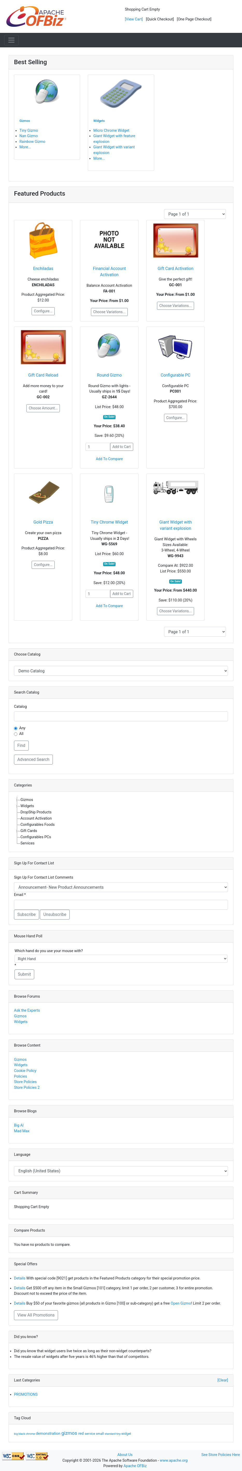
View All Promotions (36, 1315)
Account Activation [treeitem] (36, 818)
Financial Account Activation (109, 271)
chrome (31, 1434)
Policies (20, 1076)
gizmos (70, 1433)
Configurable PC (175, 375)
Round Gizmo (109, 375)
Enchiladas (43, 268)
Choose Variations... (109, 312)
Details (19, 1278)
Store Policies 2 (27, 1087)
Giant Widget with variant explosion (175, 525)
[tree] (121, 822)
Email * (20, 895)
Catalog (20, 706)
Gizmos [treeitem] (26, 800)
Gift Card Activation (175, 268)
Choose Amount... (43, 408)
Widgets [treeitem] (27, 806)
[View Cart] (134, 19)
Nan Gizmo (28, 136)
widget (126, 1434)
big (16, 1434)
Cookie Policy (25, 1071)
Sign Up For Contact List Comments (43, 877)
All (21, 734)
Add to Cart (121, 447)
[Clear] (222, 1380)
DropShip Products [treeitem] (36, 812)
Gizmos (20, 1016)
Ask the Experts (27, 1010)
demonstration (48, 1433)
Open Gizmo (181, 1303)
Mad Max (22, 1131)
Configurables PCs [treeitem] (35, 837)
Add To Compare (109, 459)
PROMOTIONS (26, 1394)
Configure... (43, 311)
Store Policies (25, 1082)
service (90, 1434)
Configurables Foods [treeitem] (37, 824)
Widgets (20, 1022)
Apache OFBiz (135, 1466)
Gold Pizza (43, 522)
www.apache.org (174, 1460)
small (100, 1434)
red (81, 1433)
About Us (125, 1455)
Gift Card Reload (43, 375)
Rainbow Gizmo (32, 141)
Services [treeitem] (27, 843)
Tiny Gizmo (28, 130)
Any (22, 728)
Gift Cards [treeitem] (28, 831)
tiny (119, 1434)
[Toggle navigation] (11, 40)
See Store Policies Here (220, 1455)
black (22, 1434)
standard (110, 1434)
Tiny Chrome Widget (109, 522)
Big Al (19, 1125)
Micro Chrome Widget (111, 130)
